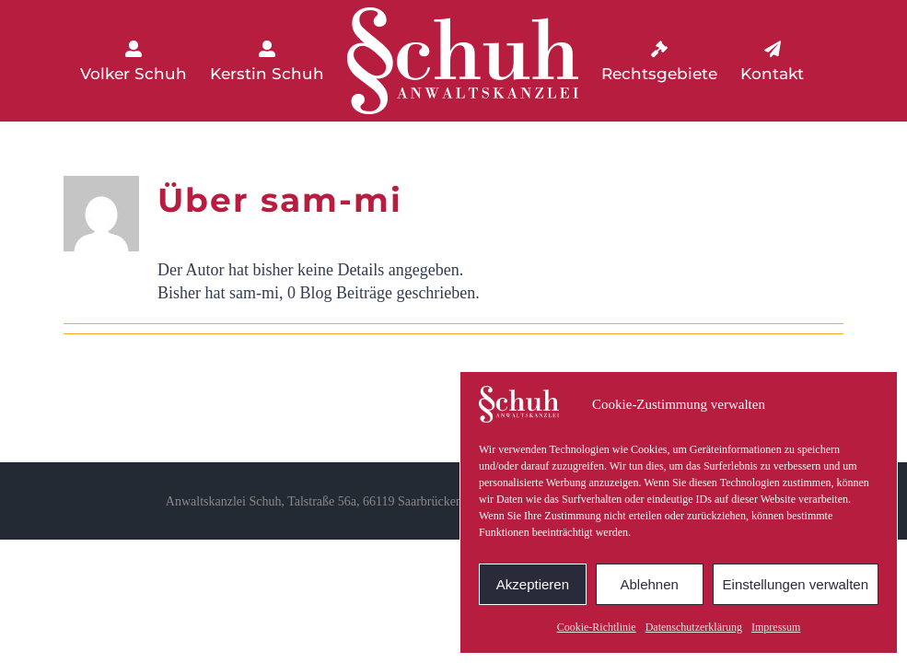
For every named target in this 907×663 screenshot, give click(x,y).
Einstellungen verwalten (795, 584)
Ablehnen (649, 584)
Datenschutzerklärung (693, 627)
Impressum (775, 627)
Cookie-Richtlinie (596, 627)
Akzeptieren (532, 584)
